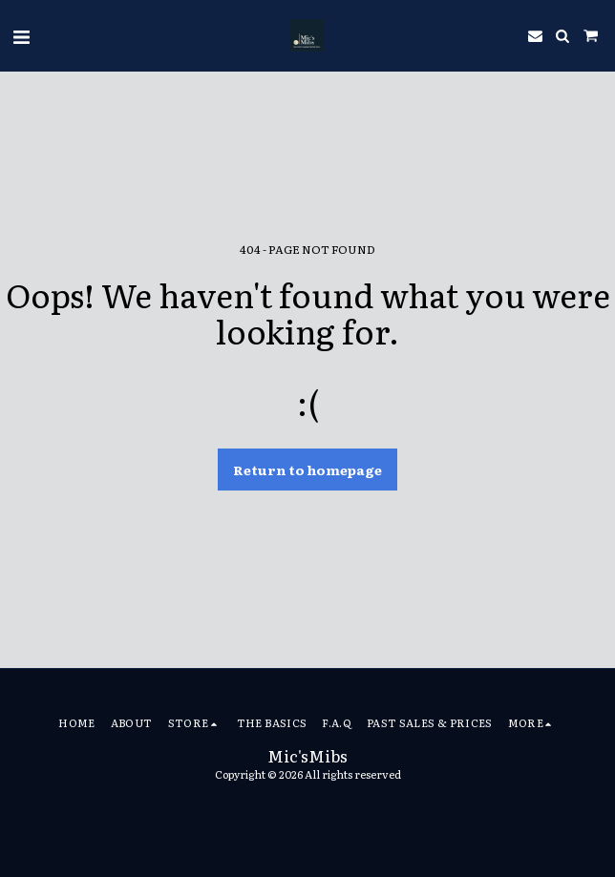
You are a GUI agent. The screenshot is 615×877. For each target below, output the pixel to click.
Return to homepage (307, 469)
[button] (21, 35)
